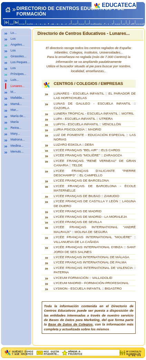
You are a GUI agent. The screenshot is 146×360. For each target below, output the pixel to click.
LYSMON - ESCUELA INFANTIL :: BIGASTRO (88, 288)
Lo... (14, 33)
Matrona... (18, 139)
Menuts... (17, 151)
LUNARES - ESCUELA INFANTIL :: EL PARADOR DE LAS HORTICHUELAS (95, 95)
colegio (96, 24)
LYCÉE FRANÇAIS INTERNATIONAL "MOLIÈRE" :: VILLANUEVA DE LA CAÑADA (95, 239)
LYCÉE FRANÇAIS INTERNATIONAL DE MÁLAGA (91, 257)
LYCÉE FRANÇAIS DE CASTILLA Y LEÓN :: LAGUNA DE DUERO (95, 203)
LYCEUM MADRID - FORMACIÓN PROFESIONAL (91, 283)
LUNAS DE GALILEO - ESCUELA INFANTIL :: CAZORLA (95, 105)
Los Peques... (20, 62)
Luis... (15, 79)
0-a (6, 24)
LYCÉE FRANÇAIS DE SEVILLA (78, 222)
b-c (16, 24)
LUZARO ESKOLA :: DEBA (74, 144)
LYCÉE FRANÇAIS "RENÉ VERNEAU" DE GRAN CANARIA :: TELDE (95, 163)
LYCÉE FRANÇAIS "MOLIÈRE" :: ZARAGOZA (88, 155)
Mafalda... (18, 97)
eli (132, 24)
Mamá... (16, 104)
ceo (82, 24)
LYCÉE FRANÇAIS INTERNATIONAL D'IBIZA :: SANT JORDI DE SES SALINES (95, 249)
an (11, 24)
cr (123, 24)
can (22, 24)
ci (87, 24)
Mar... (15, 109)
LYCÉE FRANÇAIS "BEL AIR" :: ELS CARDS (87, 150)
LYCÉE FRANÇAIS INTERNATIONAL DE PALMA (90, 262)
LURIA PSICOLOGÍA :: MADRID (77, 129)
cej (74, 24)
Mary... (15, 133)
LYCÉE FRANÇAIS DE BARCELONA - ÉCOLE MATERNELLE (95, 188)
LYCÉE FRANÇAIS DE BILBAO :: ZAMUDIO (86, 196)
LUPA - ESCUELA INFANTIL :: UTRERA (83, 118)
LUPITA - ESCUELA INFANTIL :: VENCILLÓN (87, 124)
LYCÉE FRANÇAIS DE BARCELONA (81, 180)
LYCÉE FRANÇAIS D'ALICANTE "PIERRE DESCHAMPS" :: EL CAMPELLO (95, 173)
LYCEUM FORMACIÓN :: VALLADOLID (83, 278)
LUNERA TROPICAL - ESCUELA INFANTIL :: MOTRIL (94, 113)
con (117, 24)
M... (13, 92)
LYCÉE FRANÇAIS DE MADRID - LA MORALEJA (90, 216)
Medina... (17, 145)
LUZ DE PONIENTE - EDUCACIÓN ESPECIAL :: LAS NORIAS (95, 137)
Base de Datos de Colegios (70, 324)
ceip (30, 24)
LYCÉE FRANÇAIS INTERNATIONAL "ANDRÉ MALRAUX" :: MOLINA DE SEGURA (95, 229)
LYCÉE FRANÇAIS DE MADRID (77, 211)
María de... (18, 116)
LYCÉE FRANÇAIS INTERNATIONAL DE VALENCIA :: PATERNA (95, 270)
